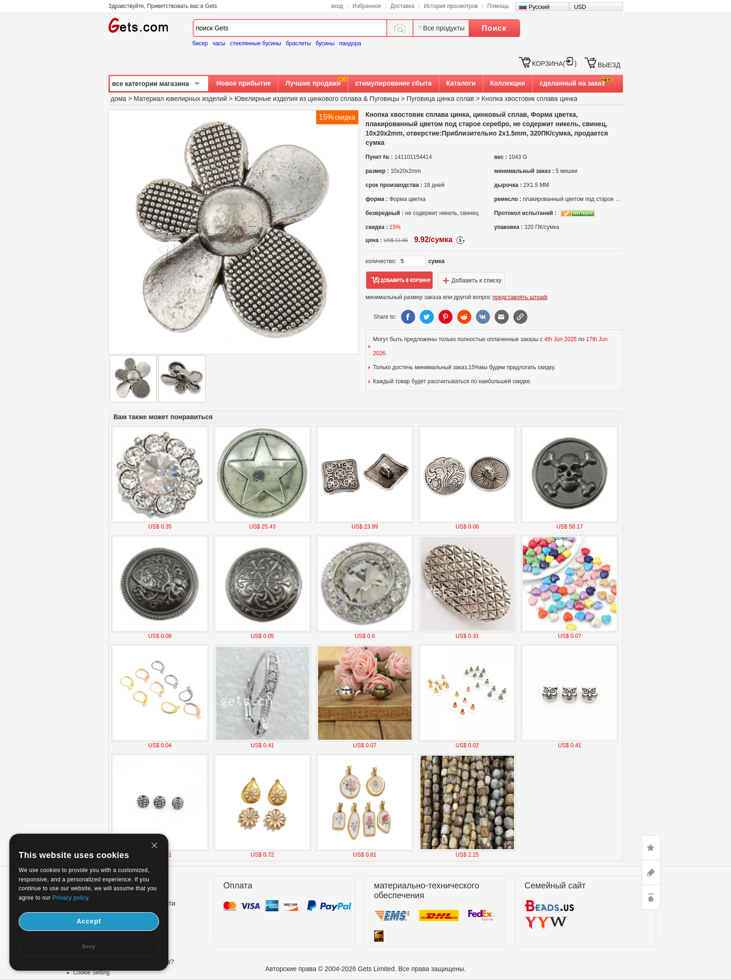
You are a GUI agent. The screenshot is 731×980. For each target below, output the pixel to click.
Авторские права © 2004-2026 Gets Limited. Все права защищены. (365, 969)
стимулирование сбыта (393, 83)
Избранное (367, 6)
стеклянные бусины (255, 43)
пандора (350, 43)
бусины (325, 43)
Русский (539, 7)
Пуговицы (384, 98)
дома (118, 98)
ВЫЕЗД (609, 65)
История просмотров (451, 6)
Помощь (498, 6)
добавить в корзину (399, 280)
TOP (651, 897)
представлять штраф (520, 297)
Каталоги (461, 83)
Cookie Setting (91, 972)
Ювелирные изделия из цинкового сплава (298, 98)
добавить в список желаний (471, 280)
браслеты (298, 43)
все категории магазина (150, 83)
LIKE (651, 848)
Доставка (403, 6)
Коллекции (507, 83)
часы (218, 43)
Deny (88, 946)
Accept (89, 921)
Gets (138, 25)
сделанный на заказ (572, 83)
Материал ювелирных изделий (181, 98)
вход (337, 6)
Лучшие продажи (312, 83)
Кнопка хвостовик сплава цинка (530, 98)
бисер (200, 43)
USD (580, 7)
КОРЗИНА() (554, 63)
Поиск (494, 28)
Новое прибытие (244, 83)
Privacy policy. (71, 897)
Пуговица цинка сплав (440, 98)
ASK (651, 872)
